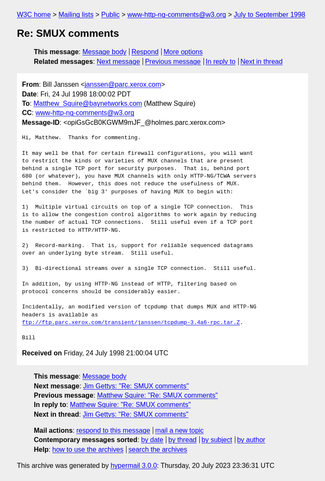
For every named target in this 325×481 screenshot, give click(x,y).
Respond (145, 51)
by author (251, 439)
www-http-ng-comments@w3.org (176, 14)
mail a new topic (179, 430)
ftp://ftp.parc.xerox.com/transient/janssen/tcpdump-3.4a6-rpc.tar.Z (131, 323)
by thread (182, 439)
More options (183, 51)
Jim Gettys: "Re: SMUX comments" (136, 386)
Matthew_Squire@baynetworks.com (87, 103)
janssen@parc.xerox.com (123, 84)
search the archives (158, 449)
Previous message (173, 61)
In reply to (220, 61)
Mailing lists (76, 14)
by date (152, 439)
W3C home (34, 14)
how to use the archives (88, 449)
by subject (216, 439)
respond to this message (113, 430)
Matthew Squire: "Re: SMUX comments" (157, 395)
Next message (118, 61)
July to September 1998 (270, 14)
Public (110, 14)
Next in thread (261, 61)
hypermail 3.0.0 (133, 465)
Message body (105, 51)
